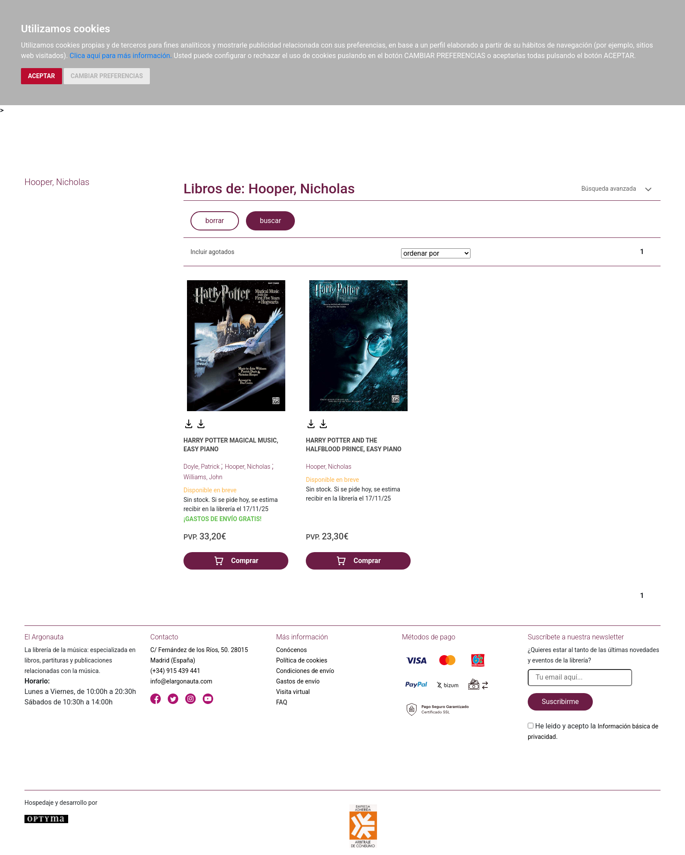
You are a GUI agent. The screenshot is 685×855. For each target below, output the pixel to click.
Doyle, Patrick (202, 466)
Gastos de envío (298, 681)
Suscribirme (560, 701)
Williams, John (202, 477)
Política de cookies (301, 660)
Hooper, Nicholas (248, 466)
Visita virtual (293, 691)
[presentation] (594, 762)
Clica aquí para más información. (120, 56)
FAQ (281, 702)
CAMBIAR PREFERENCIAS (107, 75)
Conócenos (291, 649)
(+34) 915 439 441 (175, 670)
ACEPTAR (41, 75)
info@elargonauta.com (181, 681)
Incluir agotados (212, 251)
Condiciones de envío (305, 670)
